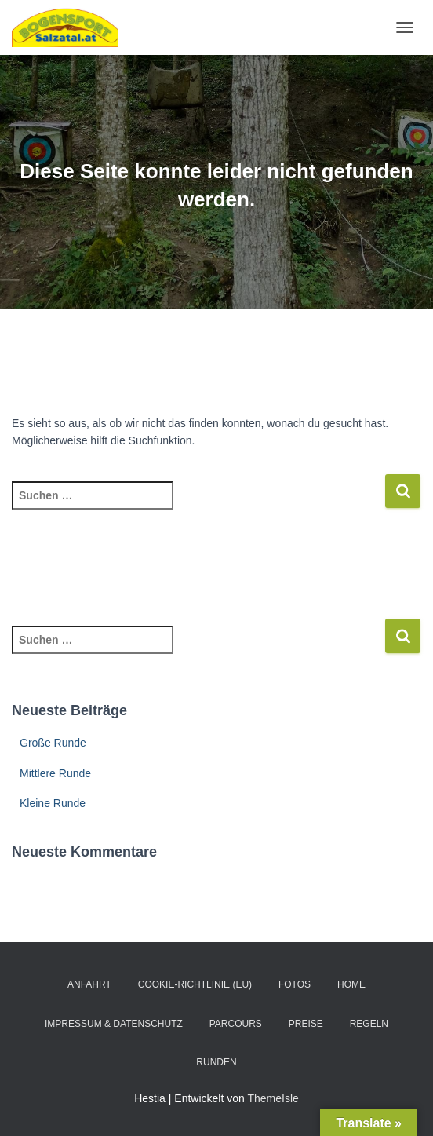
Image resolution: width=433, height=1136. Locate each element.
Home (351, 984)
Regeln (369, 1023)
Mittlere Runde (55, 773)
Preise (306, 1023)
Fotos (294, 984)
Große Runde (53, 742)
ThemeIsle (272, 1098)
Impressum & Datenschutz (114, 1023)
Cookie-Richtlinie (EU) (195, 984)
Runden (216, 1062)
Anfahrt (89, 984)
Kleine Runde (53, 803)
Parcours (235, 1023)
